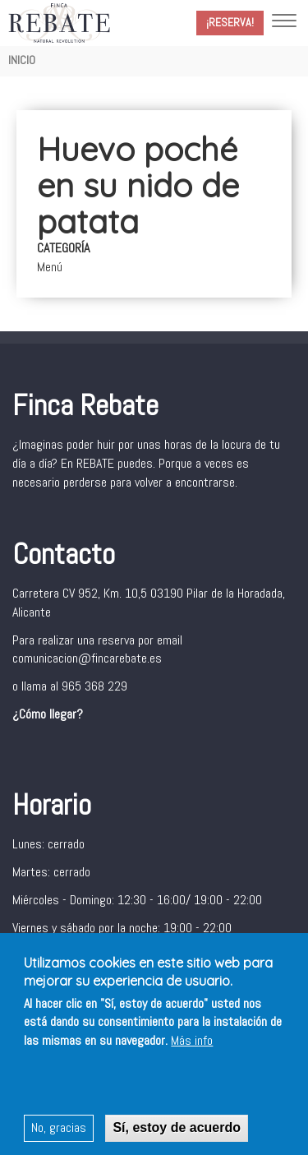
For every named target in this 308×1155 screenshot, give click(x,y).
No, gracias (58, 1129)
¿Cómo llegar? (47, 714)
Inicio (21, 60)
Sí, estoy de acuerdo (177, 1129)
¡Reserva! (230, 22)
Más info (192, 1042)
